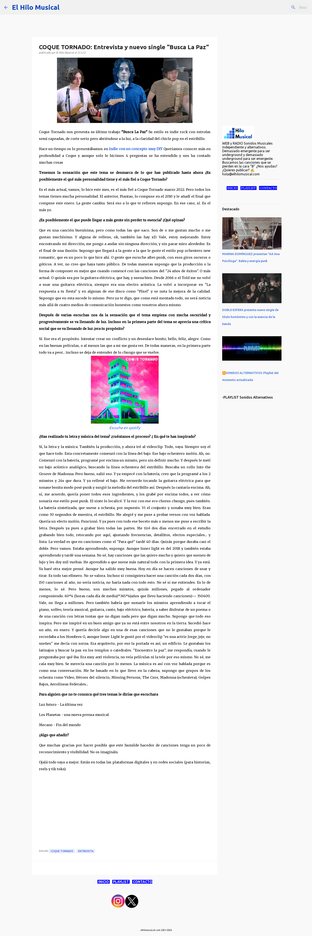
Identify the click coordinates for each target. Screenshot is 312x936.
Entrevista (85, 851)
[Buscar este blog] (286, 7)
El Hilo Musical (36, 7)
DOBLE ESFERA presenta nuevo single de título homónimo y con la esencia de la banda (250, 317)
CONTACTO (142, 882)
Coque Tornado (62, 851)
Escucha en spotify (124, 428)
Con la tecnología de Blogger (156, 921)
